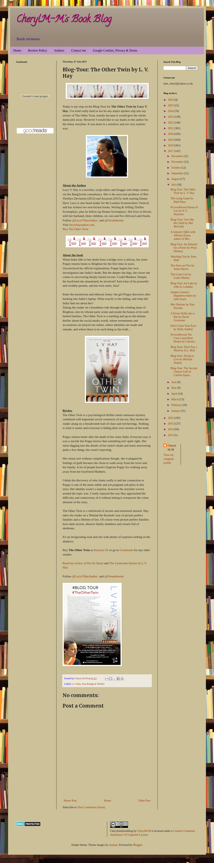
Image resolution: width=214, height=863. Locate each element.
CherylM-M (144, 830)
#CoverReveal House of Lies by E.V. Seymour (184, 211)
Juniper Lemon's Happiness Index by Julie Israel (183, 296)
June (174, 382)
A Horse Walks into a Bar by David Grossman (183, 317)
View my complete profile (169, 458)
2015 (171, 423)
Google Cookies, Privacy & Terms (115, 50)
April (174, 393)
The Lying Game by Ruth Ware (182, 200)
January (176, 410)
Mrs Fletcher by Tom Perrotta (182, 306)
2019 (171, 139)
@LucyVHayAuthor (85, 220)
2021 (171, 128)
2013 (171, 435)
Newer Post (70, 800)
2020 (171, 133)
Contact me (78, 50)
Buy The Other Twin (75, 229)
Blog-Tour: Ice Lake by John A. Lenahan (184, 285)
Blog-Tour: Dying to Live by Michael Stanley (182, 359)
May (174, 387)
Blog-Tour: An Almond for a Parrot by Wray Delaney (184, 248)
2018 (171, 145)
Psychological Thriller (93, 683)
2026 (171, 99)
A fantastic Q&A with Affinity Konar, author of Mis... (183, 235)
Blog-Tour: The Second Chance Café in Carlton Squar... (184, 372)
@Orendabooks (114, 220)
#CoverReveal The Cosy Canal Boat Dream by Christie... (184, 338)
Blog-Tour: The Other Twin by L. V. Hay (183, 191)
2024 (171, 111)
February (176, 405)
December (177, 156)
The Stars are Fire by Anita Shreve (182, 267)
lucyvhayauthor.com (81, 224)
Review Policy (37, 50)
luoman (113, 844)
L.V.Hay (76, 683)
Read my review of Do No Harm (83, 563)
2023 (171, 116)
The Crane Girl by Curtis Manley (181, 276)
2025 (171, 105)
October (176, 167)
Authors (59, 50)
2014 (171, 429)
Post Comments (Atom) (91, 807)
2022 (171, 122)
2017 (171, 151)
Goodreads (126, 550)
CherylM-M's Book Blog (63, 20)
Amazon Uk (101, 550)
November (177, 161)
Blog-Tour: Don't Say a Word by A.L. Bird (184, 348)
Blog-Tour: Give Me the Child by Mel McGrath (182, 223)
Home (17, 50)
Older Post (144, 800)
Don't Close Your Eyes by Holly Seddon (183, 327)
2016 (171, 417)
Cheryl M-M (172, 447)
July (174, 184)
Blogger (137, 844)
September (177, 173)
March (175, 399)
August (175, 179)
